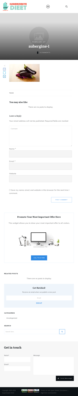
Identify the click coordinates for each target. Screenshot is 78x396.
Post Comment (62, 199)
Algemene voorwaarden (48, 393)
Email (12, 161)
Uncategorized (11, 318)
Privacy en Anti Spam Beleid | (50, 390)
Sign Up (39, 303)
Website (12, 173)
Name (12, 149)
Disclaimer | (64, 390)
